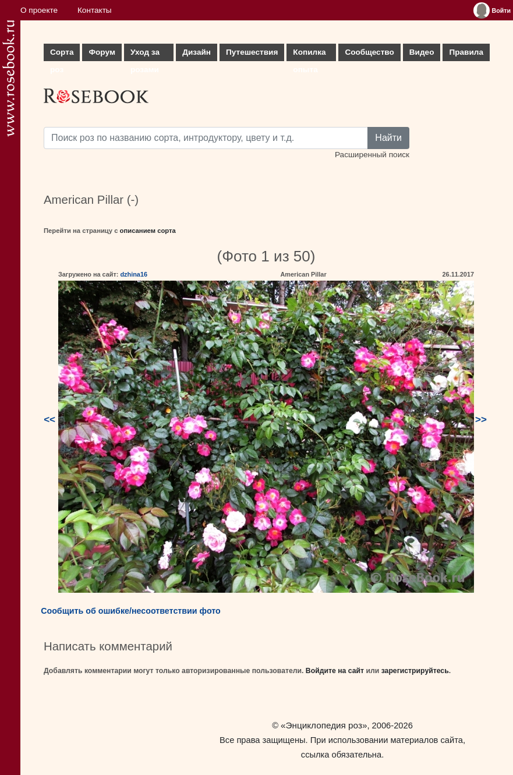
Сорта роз (61, 54)
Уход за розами (145, 54)
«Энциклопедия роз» (324, 725)
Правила (466, 52)
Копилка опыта (309, 54)
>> (481, 419)
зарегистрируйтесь (415, 671)
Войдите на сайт (335, 671)
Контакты (94, 10)
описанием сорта (148, 230)
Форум (102, 52)
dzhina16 (133, 274)
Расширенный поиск (372, 154)
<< (49, 419)
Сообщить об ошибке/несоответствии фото (131, 610)
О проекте (39, 10)
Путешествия (252, 52)
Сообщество (369, 52)
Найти (388, 138)
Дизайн (196, 52)
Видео (421, 52)
